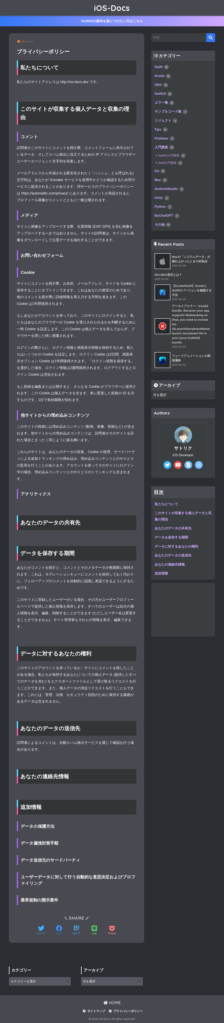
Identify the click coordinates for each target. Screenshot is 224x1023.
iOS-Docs (112, 8)
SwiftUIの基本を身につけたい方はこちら (112, 21)
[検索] (210, 37)
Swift (162, 67)
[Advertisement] (183, 612)
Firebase (165, 139)
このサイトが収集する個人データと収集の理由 (183, 519)
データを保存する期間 (171, 540)
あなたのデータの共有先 (173, 531)
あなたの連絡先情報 (170, 567)
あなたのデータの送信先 (173, 558)
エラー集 (164, 103)
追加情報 (161, 576)
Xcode (163, 76)
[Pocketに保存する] (112, 930)
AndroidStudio (169, 190)
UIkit (161, 85)
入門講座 (164, 148)
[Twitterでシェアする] (41, 930)
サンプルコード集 (171, 112)
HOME (112, 1002)
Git (160, 172)
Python (163, 208)
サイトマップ (96, 1011)
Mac (161, 181)
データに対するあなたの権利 (176, 549)
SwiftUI (163, 94)
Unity (162, 199)
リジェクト (166, 121)
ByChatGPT (167, 217)
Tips (161, 130)
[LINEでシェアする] (94, 930)
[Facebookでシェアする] (59, 930)
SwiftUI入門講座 (172, 156)
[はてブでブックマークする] (76, 930)
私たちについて (166, 507)
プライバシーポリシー (128, 1011)
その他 (163, 226)
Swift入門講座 (170, 164)
